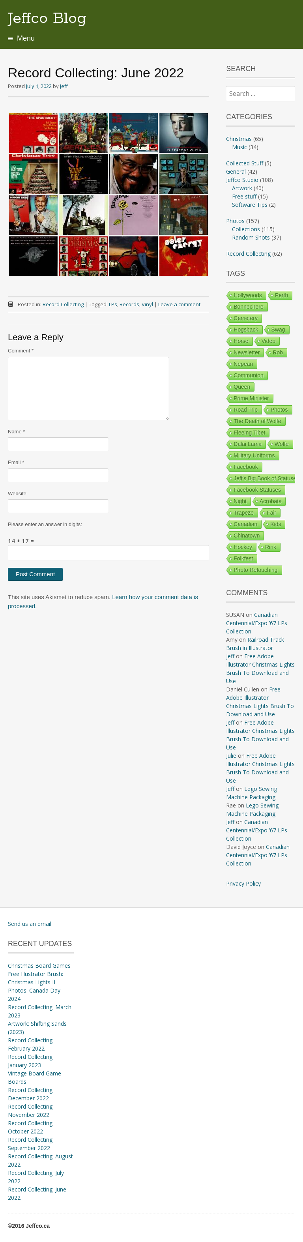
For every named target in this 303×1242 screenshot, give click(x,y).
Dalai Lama (248, 444)
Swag (278, 329)
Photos (235, 221)
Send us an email (29, 923)
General (236, 171)
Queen (242, 387)
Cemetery (246, 318)
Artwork (242, 188)
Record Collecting (63, 304)
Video (269, 341)
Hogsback (246, 329)
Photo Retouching (255, 570)
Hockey (243, 547)
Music (239, 147)
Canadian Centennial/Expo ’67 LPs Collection (256, 623)
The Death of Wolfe (257, 421)
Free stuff (244, 196)
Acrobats (270, 501)
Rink (270, 547)
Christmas (239, 138)
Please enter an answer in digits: (45, 524)
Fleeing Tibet (249, 432)
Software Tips (249, 204)
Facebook (246, 467)
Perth (281, 295)
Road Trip (246, 410)
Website (17, 493)
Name (16, 432)
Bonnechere (249, 306)
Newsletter (247, 352)
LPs (113, 304)
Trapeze (244, 513)
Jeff (64, 86)
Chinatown (247, 535)
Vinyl (147, 304)
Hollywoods (248, 295)
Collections (246, 229)
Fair (271, 513)
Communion (248, 375)
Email (16, 462)
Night (240, 501)
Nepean (243, 364)
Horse (241, 341)
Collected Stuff (244, 163)
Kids (275, 524)
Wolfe (282, 444)
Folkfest (243, 558)
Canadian (245, 524)
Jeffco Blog (47, 18)
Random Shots (251, 237)
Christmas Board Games (39, 965)
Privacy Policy (243, 883)
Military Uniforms (254, 455)
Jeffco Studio (242, 180)
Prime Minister (251, 398)
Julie (231, 755)
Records (129, 304)
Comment (21, 351)
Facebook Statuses (257, 490)
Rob (278, 352)
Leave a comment (179, 304)
